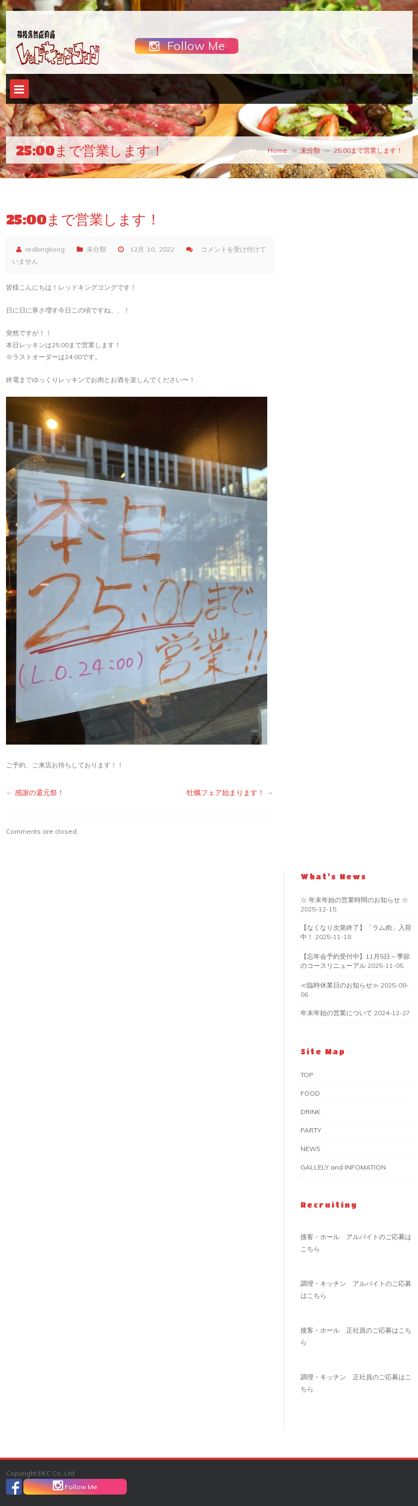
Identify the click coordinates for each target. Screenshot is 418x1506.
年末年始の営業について (336, 1013)
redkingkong (45, 249)
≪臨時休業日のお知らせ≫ (339, 985)
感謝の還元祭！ (39, 792)
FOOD (310, 1093)
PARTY (310, 1130)
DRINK (310, 1112)
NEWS (310, 1149)
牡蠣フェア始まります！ (226, 792)
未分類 (310, 150)
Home (277, 150)
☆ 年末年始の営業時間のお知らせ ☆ (354, 900)
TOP (307, 1075)
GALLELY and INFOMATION (343, 1167)
